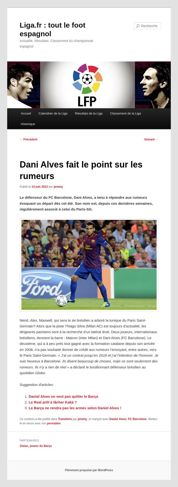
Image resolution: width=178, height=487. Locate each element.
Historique (28, 124)
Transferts (65, 419)
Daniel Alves (118, 419)
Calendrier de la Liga (52, 113)
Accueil (26, 113)
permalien (54, 423)
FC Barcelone (137, 419)
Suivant (151, 139)
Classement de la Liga (125, 113)
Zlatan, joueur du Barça (36, 446)
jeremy (58, 186)
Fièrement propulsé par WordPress (89, 470)
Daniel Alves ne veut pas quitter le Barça (63, 396)
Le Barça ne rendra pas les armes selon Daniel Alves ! (75, 408)
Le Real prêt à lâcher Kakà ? (53, 402)
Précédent (28, 139)
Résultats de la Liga (88, 113)
